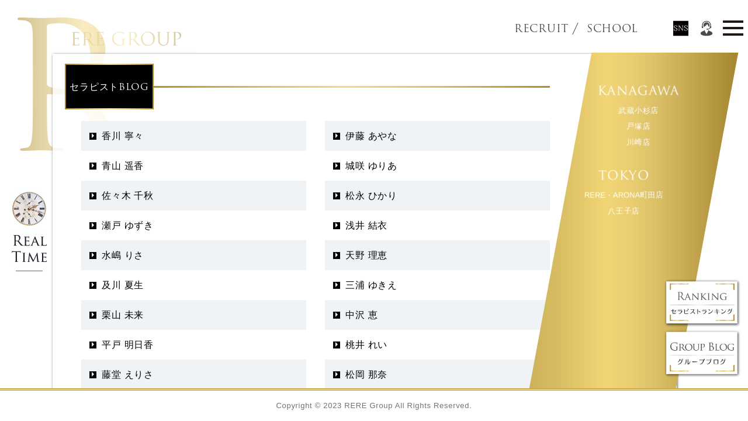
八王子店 (623, 210)
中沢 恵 (361, 315)
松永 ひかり (371, 196)
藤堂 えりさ (128, 374)
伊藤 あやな (371, 136)
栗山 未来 (123, 315)
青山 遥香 (123, 166)
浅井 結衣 (366, 225)
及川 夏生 (123, 285)
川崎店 (638, 141)
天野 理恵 (366, 255)
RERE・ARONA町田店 (623, 195)
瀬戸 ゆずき (128, 225)
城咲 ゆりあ (371, 166)
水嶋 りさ (123, 255)
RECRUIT (541, 28)
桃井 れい (366, 345)
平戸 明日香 (128, 345)
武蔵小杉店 (638, 110)
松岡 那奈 (366, 374)
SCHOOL (592, 28)
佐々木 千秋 (128, 196)
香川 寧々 (123, 136)
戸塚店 (638, 126)
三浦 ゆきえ (371, 285)
